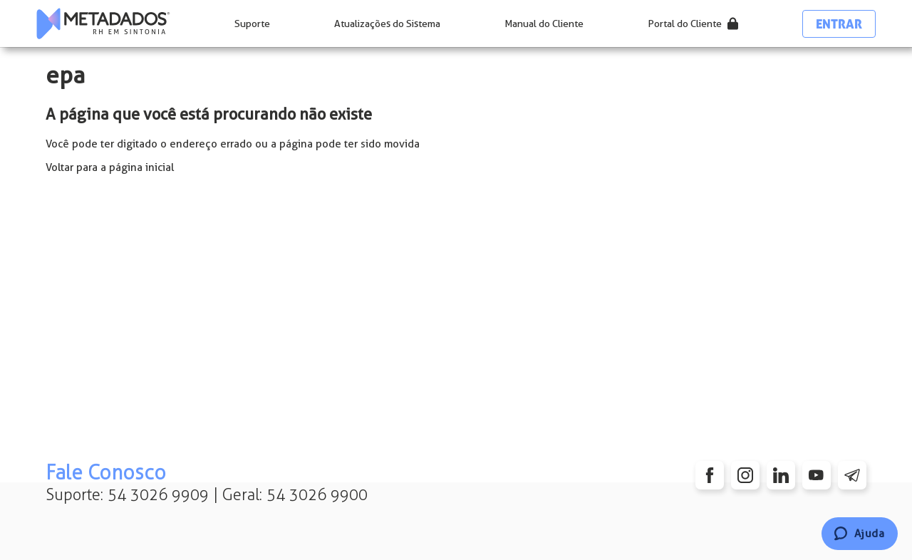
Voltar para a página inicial (110, 167)
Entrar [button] (839, 23)
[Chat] (860, 533)
